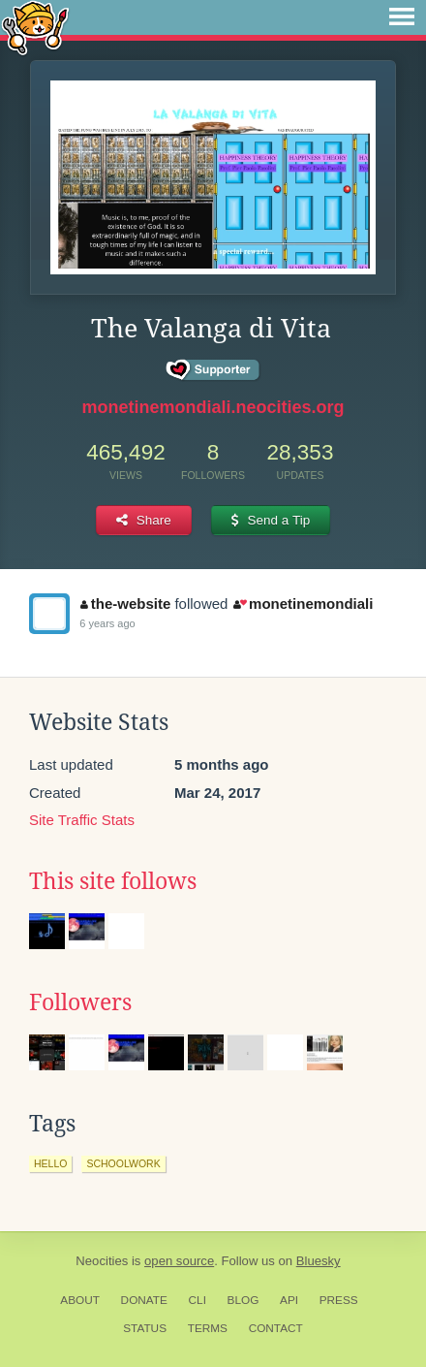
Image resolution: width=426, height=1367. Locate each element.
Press (339, 1300)
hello (50, 1163)
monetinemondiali (303, 603)
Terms (208, 1328)
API (289, 1300)
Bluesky (318, 1261)
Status (145, 1328)
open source (179, 1261)
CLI (197, 1300)
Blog (243, 1300)
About (80, 1300)
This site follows (113, 881)
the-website (125, 603)
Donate (144, 1300)
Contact (276, 1328)
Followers (80, 1002)
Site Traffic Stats (82, 819)
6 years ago (107, 623)
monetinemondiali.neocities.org (212, 407)
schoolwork (123, 1163)
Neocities (102, 1261)
